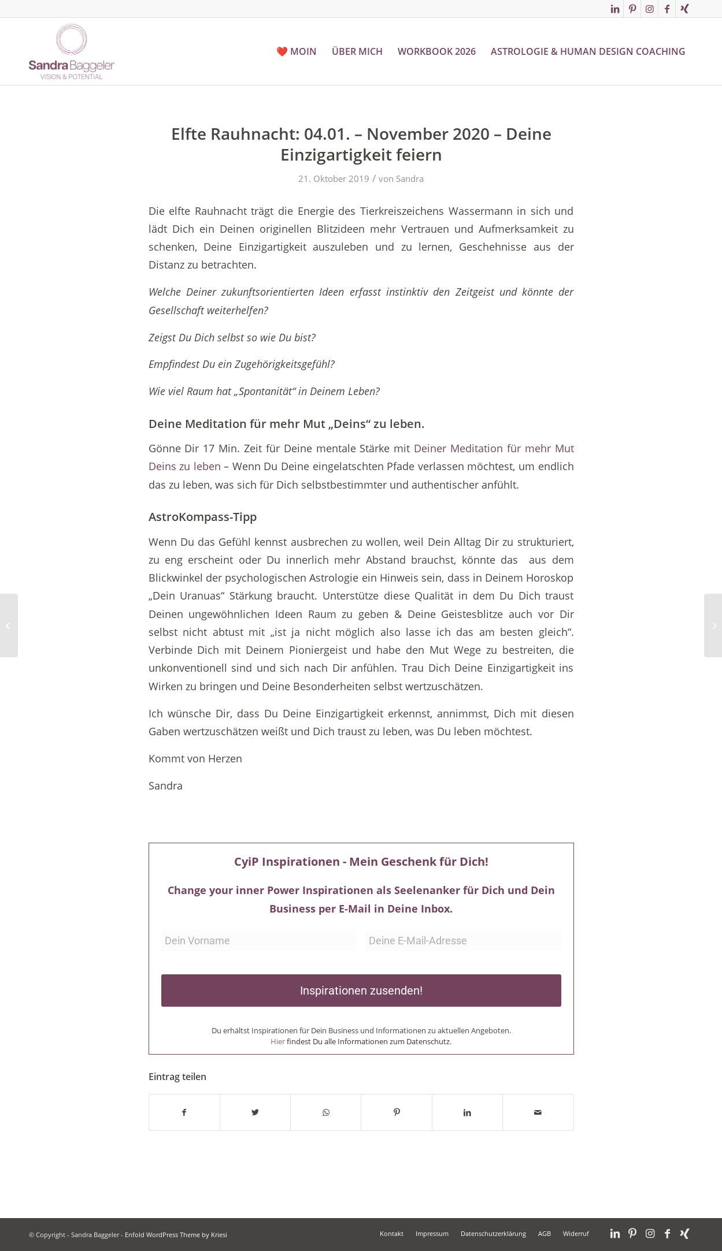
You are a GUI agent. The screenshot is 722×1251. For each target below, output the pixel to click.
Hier (278, 1041)
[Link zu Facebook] (666, 8)
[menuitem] (296, 51)
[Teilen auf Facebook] (184, 1112)
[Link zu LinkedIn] (614, 8)
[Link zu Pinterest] (632, 8)
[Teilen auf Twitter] (255, 1112)
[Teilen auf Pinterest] (396, 1112)
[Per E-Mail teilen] (538, 1112)
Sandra (410, 178)
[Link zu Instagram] (649, 8)
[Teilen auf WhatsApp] (326, 1112)
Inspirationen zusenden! (361, 990)
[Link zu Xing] (684, 8)
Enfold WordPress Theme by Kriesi (176, 1234)
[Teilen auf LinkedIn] (467, 1112)
